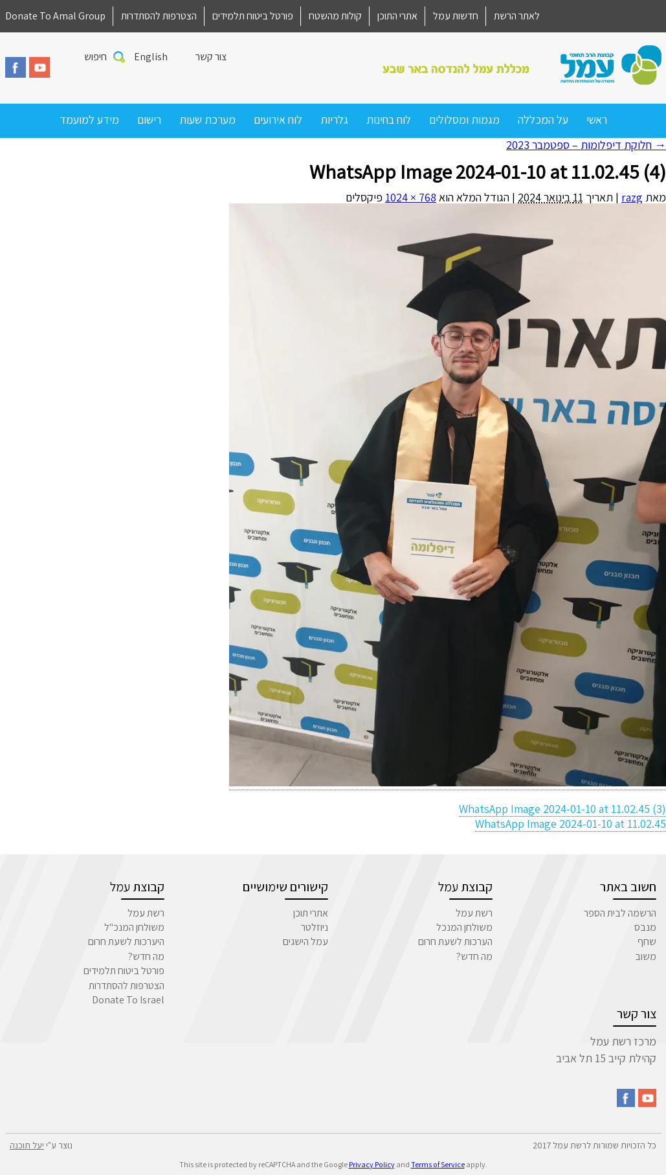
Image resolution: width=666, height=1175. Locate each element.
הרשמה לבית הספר (620, 913)
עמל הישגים (305, 941)
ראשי (596, 119)
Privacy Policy (372, 1164)
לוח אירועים (278, 119)
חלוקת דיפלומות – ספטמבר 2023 (586, 144)
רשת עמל (474, 913)
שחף (647, 941)
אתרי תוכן (310, 913)
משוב (645, 956)
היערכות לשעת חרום (126, 941)
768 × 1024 (410, 197)
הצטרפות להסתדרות (159, 16)
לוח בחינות (388, 119)
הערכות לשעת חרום (455, 941)
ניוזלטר (314, 927)
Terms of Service (438, 1164)
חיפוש (95, 56)
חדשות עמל (455, 16)
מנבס (645, 927)
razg (632, 197)
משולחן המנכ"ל (134, 927)
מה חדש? (474, 956)
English (151, 56)
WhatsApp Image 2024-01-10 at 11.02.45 (570, 823)
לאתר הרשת (517, 16)
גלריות (334, 119)
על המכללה (543, 119)
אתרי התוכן (397, 16)
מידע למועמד (89, 119)
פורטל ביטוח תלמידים (252, 16)
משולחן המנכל (464, 927)
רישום (149, 119)
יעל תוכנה (27, 1145)
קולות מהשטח (335, 16)
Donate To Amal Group (55, 16)
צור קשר (211, 56)
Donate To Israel (128, 1000)
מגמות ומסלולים (464, 119)
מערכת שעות (207, 119)
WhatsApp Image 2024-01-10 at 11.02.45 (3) (562, 808)
